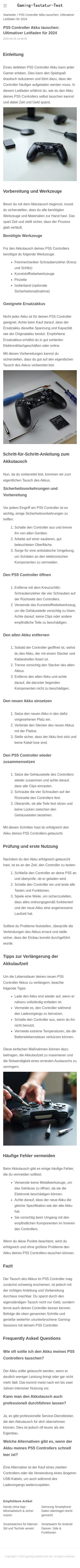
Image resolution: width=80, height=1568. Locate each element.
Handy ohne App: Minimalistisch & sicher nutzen (18, 1511)
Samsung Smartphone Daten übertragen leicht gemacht (57, 1511)
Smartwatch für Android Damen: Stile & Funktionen (57, 1528)
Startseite (9, 14)
